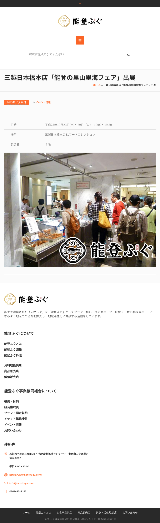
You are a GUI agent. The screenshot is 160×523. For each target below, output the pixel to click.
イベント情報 (43, 102)
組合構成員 (11, 407)
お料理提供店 (13, 365)
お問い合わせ (13, 430)
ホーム (97, 85)
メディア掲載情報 (16, 418)
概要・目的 (11, 401)
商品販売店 (11, 371)
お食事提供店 (64, 512)
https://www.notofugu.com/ (25, 475)
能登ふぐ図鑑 (13, 349)
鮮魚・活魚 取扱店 (106, 512)
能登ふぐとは (13, 343)
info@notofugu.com (21, 483)
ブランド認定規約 (16, 413)
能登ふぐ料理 (13, 355)
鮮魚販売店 (11, 377)
